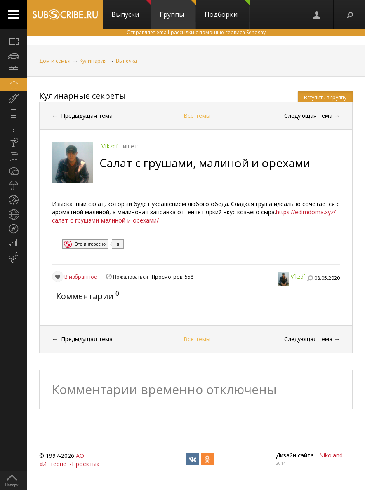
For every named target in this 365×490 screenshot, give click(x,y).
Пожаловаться (130, 276)
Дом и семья (55, 60)
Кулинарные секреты (82, 95)
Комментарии (84, 296)
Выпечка (126, 60)
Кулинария (93, 60)
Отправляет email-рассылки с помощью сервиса (196, 32)
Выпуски (131, 9)
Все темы (197, 116)
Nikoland (331, 455)
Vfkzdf (298, 276)
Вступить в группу (325, 97)
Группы (178, 9)
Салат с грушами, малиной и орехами (204, 163)
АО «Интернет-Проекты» (69, 460)
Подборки (227, 9)
